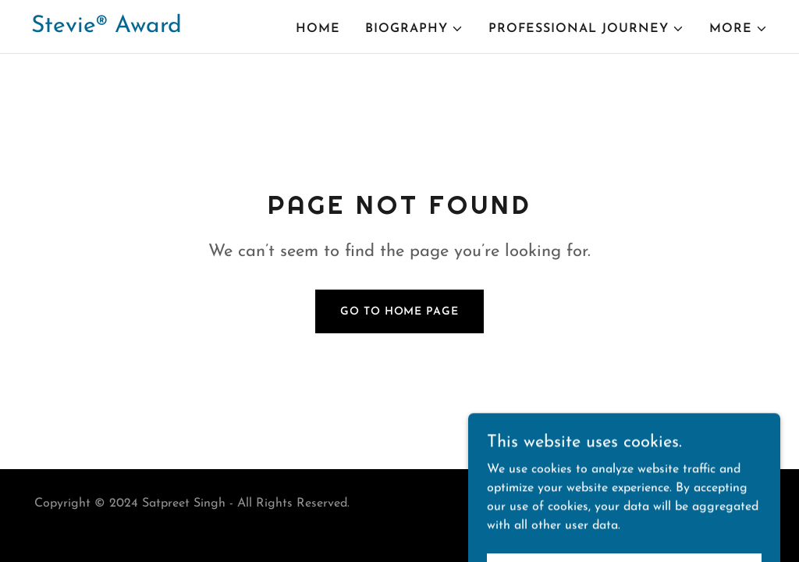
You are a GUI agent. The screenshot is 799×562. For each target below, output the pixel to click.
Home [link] (318, 29)
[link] (106, 29)
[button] (414, 29)
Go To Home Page (399, 312)
